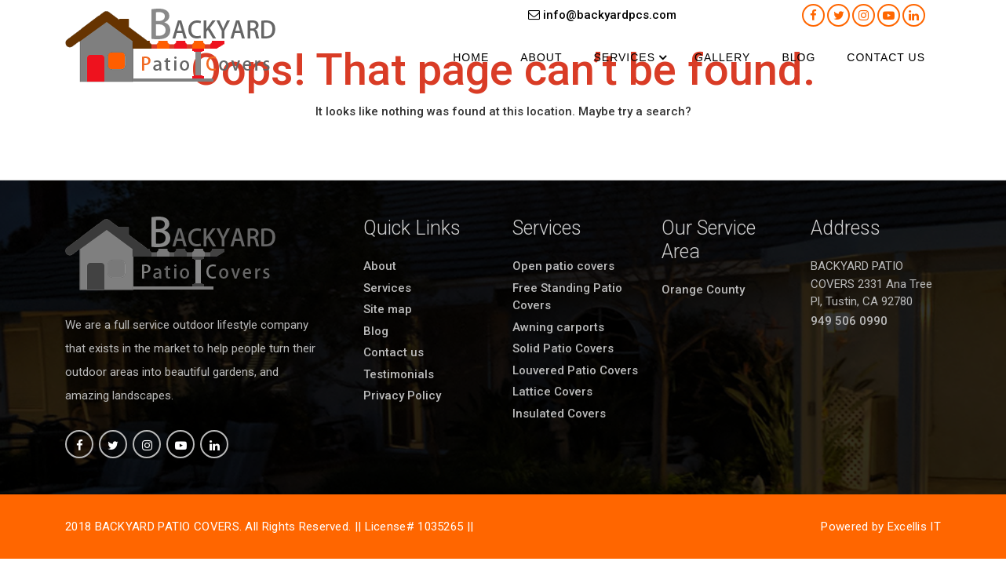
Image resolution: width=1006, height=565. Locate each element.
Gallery (722, 57)
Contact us (886, 57)
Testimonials (398, 374)
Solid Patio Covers (563, 348)
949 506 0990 (849, 321)
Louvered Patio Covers (575, 370)
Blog (798, 57)
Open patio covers (563, 266)
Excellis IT (914, 526)
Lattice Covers (552, 392)
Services (624, 57)
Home (471, 57)
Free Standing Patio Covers (567, 297)
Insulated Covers (559, 413)
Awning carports (558, 327)
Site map (387, 309)
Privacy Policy (402, 395)
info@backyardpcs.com (602, 15)
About (541, 57)
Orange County (703, 289)
